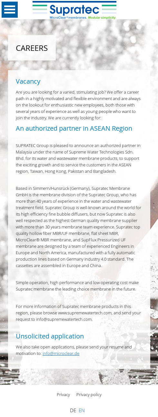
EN (82, 410)
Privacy (63, 394)
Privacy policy (89, 394)
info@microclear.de (61, 353)
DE (73, 410)
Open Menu (10, 10)
